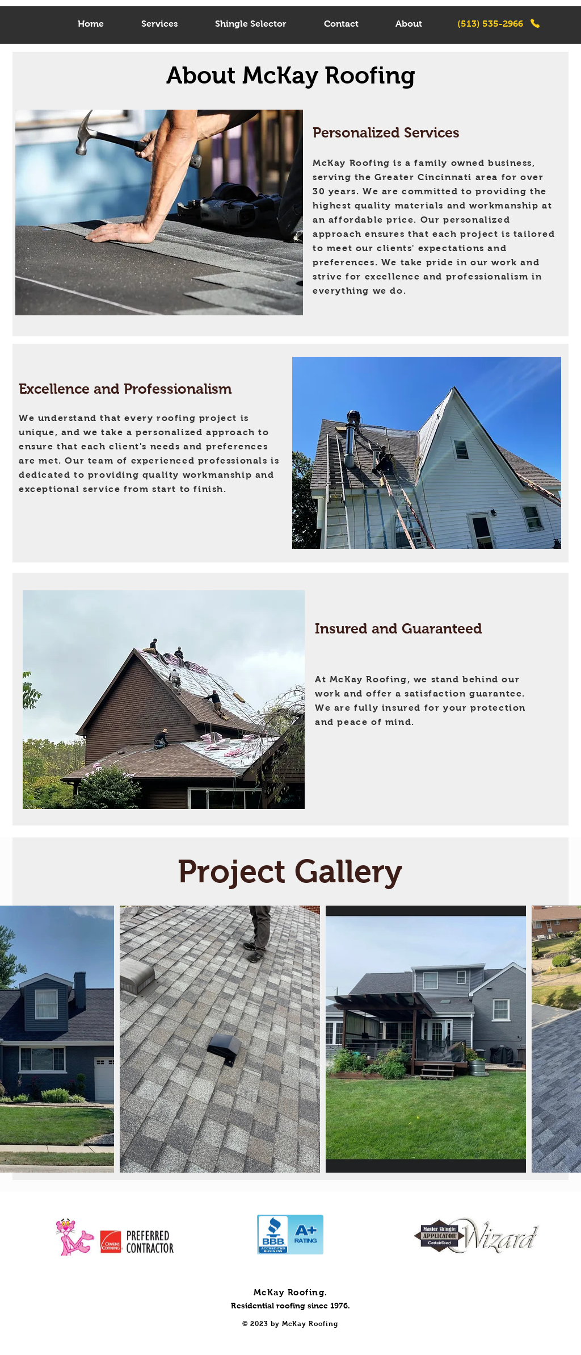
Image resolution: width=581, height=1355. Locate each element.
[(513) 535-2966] (499, 23)
